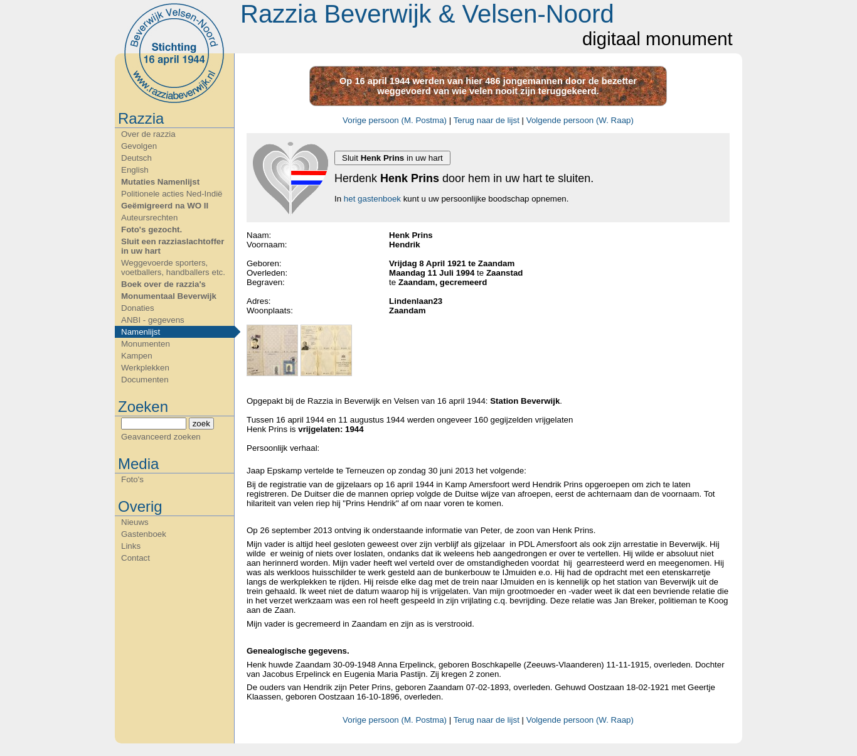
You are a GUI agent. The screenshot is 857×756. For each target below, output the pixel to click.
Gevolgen (139, 146)
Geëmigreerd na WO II (164, 205)
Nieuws (135, 522)
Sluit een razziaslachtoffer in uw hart (172, 246)
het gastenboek (372, 198)
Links (131, 546)
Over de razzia (148, 134)
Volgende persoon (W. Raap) (580, 120)
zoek (201, 423)
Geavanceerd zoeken (161, 436)
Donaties (137, 308)
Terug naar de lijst (486, 120)
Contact (135, 558)
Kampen (136, 355)
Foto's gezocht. (151, 229)
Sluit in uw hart (392, 158)
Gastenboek (143, 534)
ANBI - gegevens (152, 320)
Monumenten (145, 343)
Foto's (132, 479)
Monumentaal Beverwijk (168, 296)
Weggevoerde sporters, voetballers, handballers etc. (173, 267)
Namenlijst (140, 332)
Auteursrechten (149, 217)
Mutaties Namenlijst (160, 181)
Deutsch (136, 158)
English (135, 170)
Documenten (145, 379)
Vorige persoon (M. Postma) (395, 120)
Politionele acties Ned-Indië (172, 193)
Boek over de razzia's (163, 284)
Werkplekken (145, 367)
